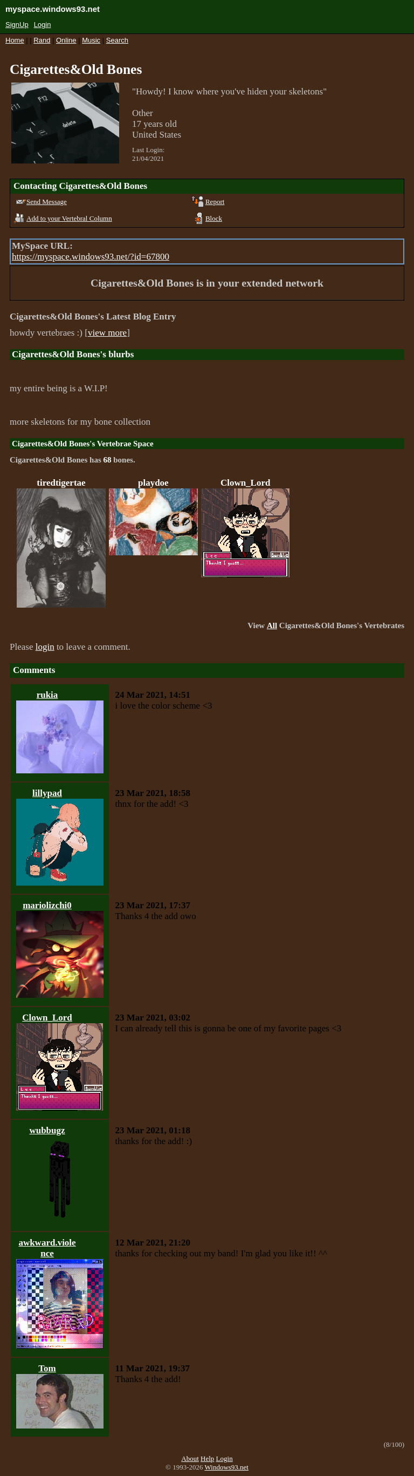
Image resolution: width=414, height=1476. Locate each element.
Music (91, 40)
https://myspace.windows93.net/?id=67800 (90, 256)
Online (66, 40)
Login (42, 25)
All (272, 625)
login (45, 647)
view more (107, 333)
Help (207, 1458)
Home (14, 40)
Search (117, 40)
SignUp (17, 25)
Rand (41, 40)
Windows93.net (227, 1467)
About (190, 1458)
